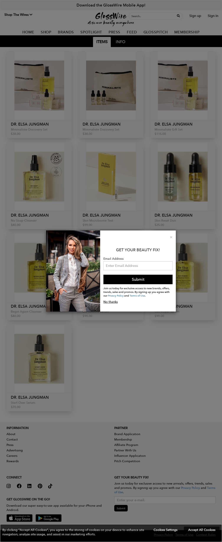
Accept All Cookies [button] (201, 530)
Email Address (113, 259)
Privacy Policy (116, 295)
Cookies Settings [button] (165, 530)
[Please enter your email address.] (138, 265)
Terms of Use (137, 295)
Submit (138, 279)
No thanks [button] (110, 302)
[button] (111, 533)
